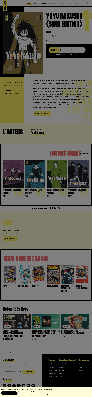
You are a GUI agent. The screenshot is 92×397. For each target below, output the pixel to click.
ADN (80, 367)
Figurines (61, 373)
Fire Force (51, 367)
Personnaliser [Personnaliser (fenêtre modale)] (41, 393)
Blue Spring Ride (53, 377)
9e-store (81, 364)
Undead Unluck (52, 373)
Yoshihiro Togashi (51, 36)
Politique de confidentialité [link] (57, 393)
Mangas (51, 360)
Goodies (61, 367)
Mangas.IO (82, 370)
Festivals (61, 370)
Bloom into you (52, 370)
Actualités (63, 360)
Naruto (50, 364)
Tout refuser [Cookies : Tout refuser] (25, 393)
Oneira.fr (73, 360)
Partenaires (84, 360)
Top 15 (60, 377)
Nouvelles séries (63, 364)
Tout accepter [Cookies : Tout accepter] (9, 393)
